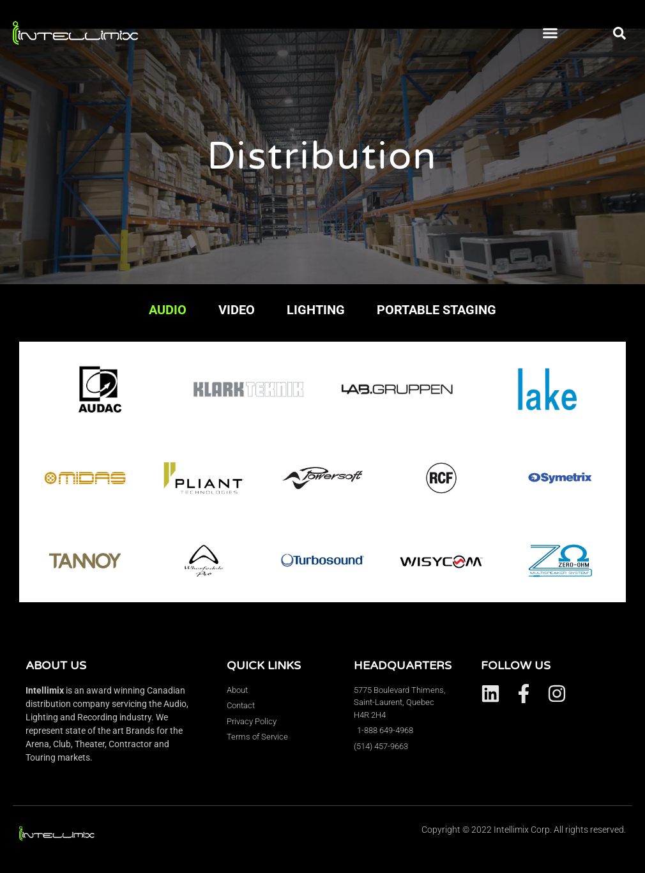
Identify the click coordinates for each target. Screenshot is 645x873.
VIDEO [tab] (236, 309)
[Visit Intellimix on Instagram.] (556, 693)
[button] (550, 33)
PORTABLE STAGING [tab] (436, 309)
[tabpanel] (322, 472)
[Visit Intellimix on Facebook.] (523, 693)
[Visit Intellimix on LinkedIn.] (490, 693)
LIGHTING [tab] (316, 309)
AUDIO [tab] (167, 309)
